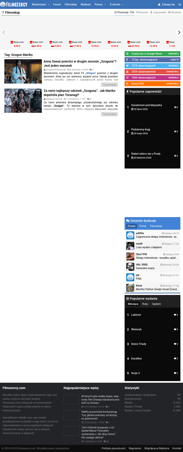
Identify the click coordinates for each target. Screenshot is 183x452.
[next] (179, 32)
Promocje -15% (124, 12)
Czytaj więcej (109, 84)
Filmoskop (71, 4)
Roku (145, 303)
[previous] (4, 32)
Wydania (86, 4)
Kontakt (176, 448)
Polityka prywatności (114, 448)
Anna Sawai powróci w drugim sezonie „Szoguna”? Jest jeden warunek (80, 63)
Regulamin (135, 448)
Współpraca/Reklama (156, 448)
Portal (142, 226)
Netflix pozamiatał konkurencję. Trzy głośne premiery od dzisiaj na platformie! (99, 415)
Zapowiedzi (158, 12)
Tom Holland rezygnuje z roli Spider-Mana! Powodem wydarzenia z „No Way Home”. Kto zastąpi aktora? (98, 432)
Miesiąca (133, 303)
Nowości (142, 12)
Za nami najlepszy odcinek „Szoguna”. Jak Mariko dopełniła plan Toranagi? (79, 93)
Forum (57, 4)
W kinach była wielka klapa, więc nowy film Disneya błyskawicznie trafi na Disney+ (100, 400)
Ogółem (156, 303)
